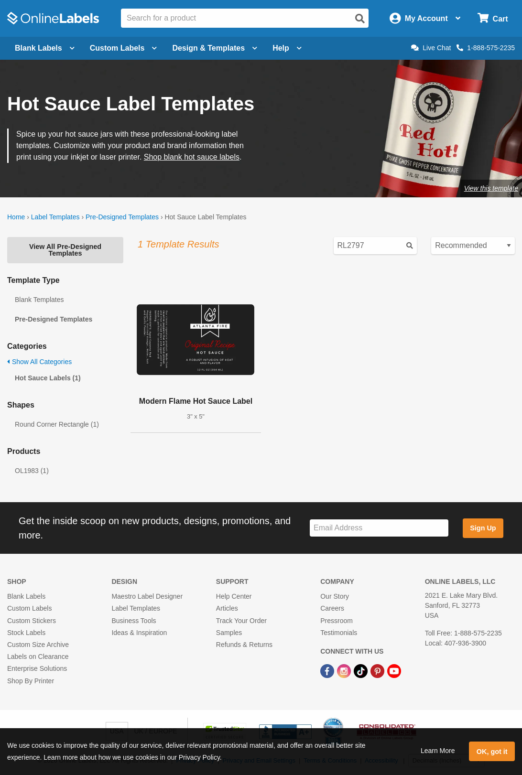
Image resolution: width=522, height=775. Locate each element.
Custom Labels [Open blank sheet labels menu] (123, 48)
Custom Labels (29, 608)
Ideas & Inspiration (139, 632)
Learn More (438, 750)
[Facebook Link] (328, 670)
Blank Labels (26, 596)
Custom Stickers (31, 620)
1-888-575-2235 (486, 48)
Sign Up (483, 528)
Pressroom (336, 620)
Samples (229, 632)
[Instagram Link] (345, 670)
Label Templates (55, 217)
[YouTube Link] (394, 670)
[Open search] (360, 18)
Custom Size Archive (38, 644)
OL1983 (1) (32, 470)
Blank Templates (39, 299)
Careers (332, 608)
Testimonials (338, 632)
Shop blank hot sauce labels (191, 157)
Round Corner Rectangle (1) (57, 424)
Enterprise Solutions (37, 668)
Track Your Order (241, 620)
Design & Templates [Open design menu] (214, 48)
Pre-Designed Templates (122, 217)
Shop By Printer (30, 681)
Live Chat (431, 47)
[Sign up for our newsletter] (379, 528)
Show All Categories (39, 362)
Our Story (334, 596)
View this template (491, 188)
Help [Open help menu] (287, 48)
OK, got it (492, 751)
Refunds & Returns (244, 644)
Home (16, 217)
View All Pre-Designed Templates (65, 250)
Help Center (234, 596)
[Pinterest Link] (378, 670)
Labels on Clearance (37, 656)
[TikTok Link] (362, 670)
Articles (227, 608)
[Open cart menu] (492, 18)
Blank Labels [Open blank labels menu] (45, 48)
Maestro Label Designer (147, 596)
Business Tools (133, 620)
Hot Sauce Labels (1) (48, 378)
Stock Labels (26, 632)
